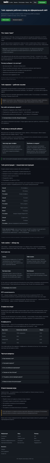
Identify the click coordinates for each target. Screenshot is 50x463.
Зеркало (16, 2)
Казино (27, 2)
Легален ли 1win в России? (10, 372)
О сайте (11, 2)
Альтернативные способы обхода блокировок (14, 118)
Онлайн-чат (3, 453)
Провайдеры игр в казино (9, 287)
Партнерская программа (6, 442)
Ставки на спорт (21, 438)
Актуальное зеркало (17, 19)
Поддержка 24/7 (37, 442)
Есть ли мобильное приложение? (11, 367)
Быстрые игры (21, 442)
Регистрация (22, 2)
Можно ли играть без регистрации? (12, 381)
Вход (35, 2)
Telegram (3, 449)
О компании (3, 436)
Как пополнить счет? (8, 358)
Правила (3, 438)
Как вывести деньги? (8, 363)
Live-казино (20, 440)
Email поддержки (5, 451)
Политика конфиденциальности (8, 440)
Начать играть (6, 19)
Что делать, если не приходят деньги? (12, 377)
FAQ (31, 2)
